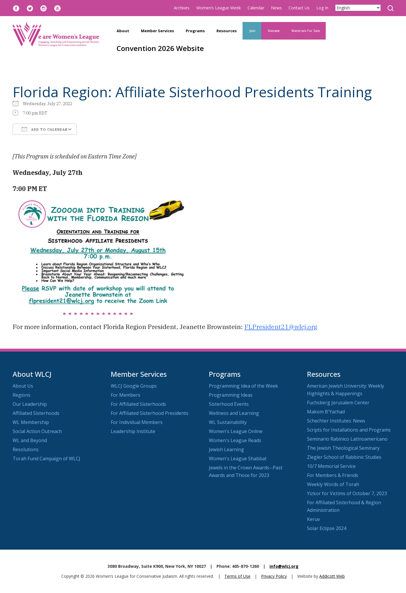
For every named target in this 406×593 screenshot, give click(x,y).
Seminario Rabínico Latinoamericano (347, 439)
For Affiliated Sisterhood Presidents (149, 413)
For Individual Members (137, 422)
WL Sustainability (228, 422)
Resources (226, 30)
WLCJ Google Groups (134, 386)
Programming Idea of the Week (243, 386)
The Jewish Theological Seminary (343, 448)
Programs (195, 30)
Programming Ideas (231, 395)
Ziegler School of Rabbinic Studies (344, 457)
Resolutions (26, 449)
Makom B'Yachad (326, 411)
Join (251, 30)
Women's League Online (235, 431)
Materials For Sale (305, 30)
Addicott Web (332, 576)
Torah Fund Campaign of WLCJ (46, 458)
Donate (273, 30)
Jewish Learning (226, 449)
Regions (21, 395)
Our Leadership (30, 404)
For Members (125, 395)
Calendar (256, 8)
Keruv (313, 519)
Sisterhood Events (229, 404)
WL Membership (31, 422)
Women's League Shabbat (238, 458)
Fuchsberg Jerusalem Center (338, 402)
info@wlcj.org (283, 566)
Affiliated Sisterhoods (36, 413)
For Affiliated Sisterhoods (138, 404)
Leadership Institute (133, 431)
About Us (23, 386)
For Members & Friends (332, 475)
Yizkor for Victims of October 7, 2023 (347, 493)
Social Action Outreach (37, 431)
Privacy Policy (274, 576)
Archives (182, 8)
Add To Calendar (45, 129)
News (276, 8)
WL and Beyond (30, 440)
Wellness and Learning (234, 413)
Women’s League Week (218, 8)
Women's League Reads (235, 440)
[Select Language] (358, 7)
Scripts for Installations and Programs (349, 430)
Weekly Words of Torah (333, 484)
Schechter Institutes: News (336, 421)
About (123, 30)
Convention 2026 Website (160, 48)
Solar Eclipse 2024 (326, 528)
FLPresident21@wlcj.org (280, 327)
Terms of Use (237, 576)
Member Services (157, 30)
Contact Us (299, 8)
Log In (322, 8)
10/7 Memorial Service (331, 466)
